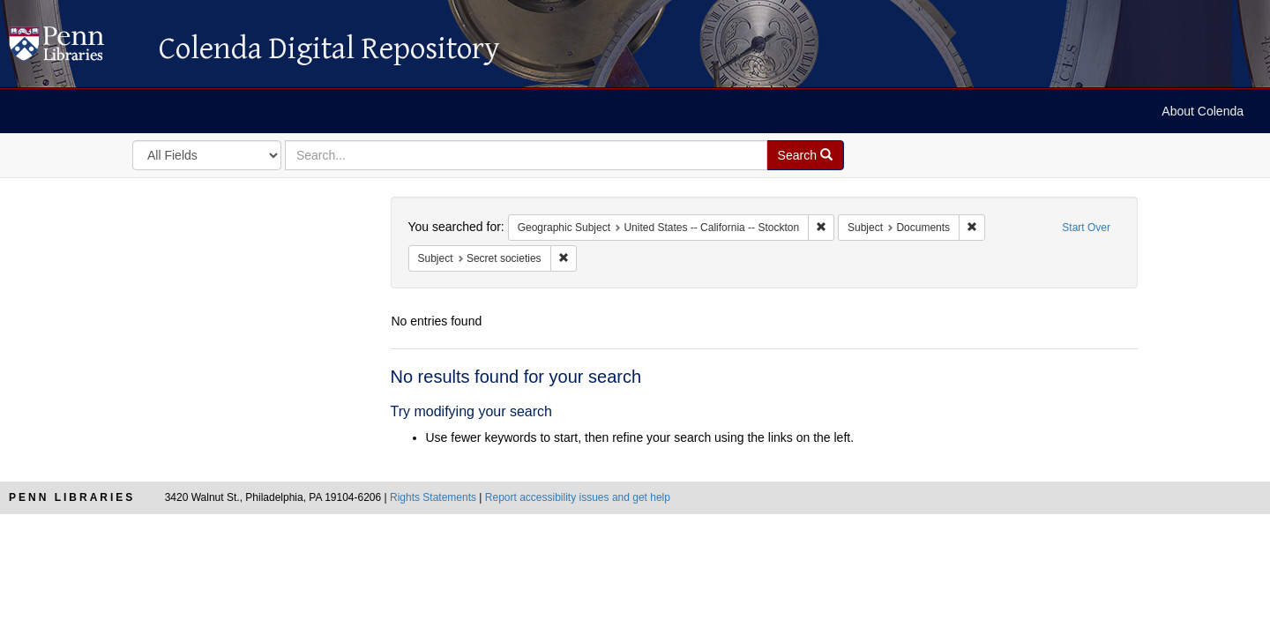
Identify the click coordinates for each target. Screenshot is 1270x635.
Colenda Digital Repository (75, 48)
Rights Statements (433, 497)
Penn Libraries (72, 497)
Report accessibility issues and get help (577, 497)
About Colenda (1203, 111)
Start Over (1086, 227)
